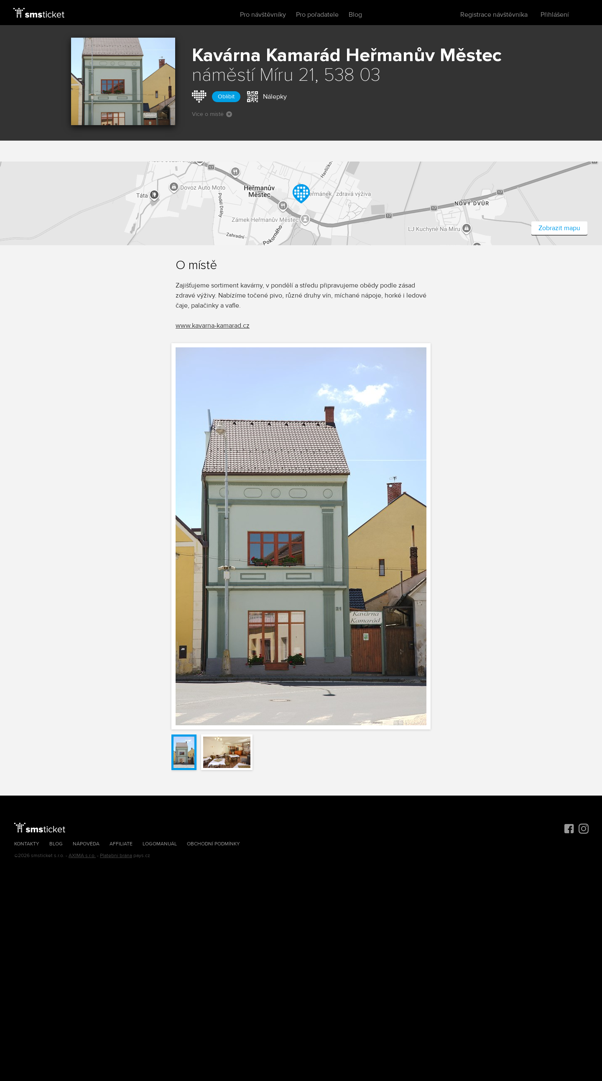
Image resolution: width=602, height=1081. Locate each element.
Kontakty (26, 844)
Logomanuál (160, 844)
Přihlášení (555, 14)
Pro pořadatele (317, 14)
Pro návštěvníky (263, 14)
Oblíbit (226, 96)
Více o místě (212, 114)
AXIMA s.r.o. (82, 855)
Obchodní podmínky (213, 844)
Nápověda (86, 844)
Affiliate (121, 844)
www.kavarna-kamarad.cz (213, 325)
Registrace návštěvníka (494, 14)
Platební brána (116, 855)
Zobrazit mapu (559, 228)
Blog (355, 14)
